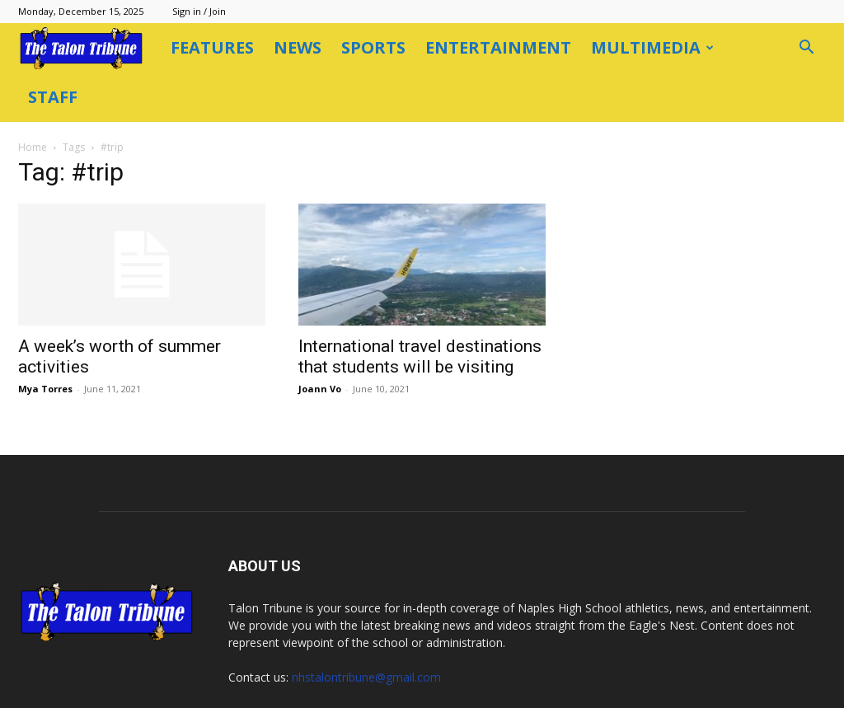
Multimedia (652, 47)
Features (212, 47)
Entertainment (498, 47)
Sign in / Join (199, 11)
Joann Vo (405, 339)
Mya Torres (131, 339)
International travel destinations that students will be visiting (505, 307)
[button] (806, 49)
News (297, 47)
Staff (52, 97)
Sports (373, 47)
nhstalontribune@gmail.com (366, 628)
